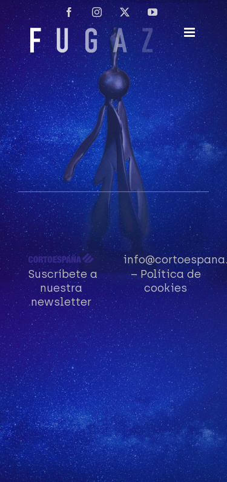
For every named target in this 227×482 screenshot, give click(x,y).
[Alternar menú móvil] (190, 32)
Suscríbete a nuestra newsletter (62, 288)
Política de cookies (170, 281)
